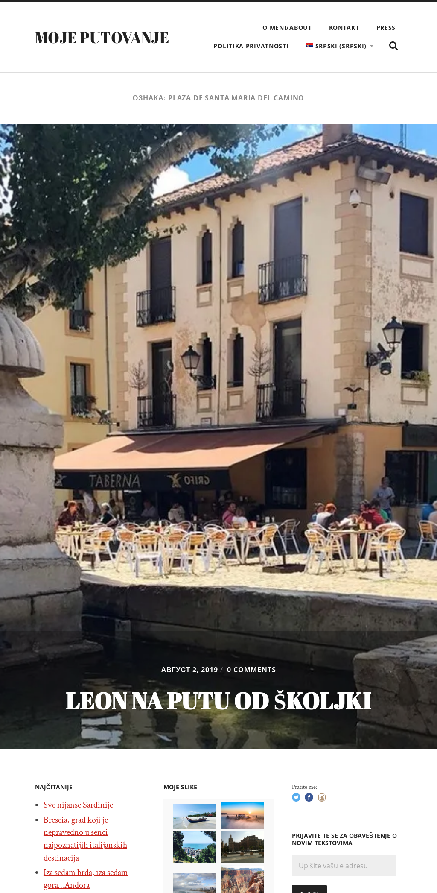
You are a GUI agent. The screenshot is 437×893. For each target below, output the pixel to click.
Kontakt (344, 27)
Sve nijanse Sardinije (78, 805)
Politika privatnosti (250, 46)
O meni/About (287, 27)
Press (386, 27)
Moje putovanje (102, 37)
